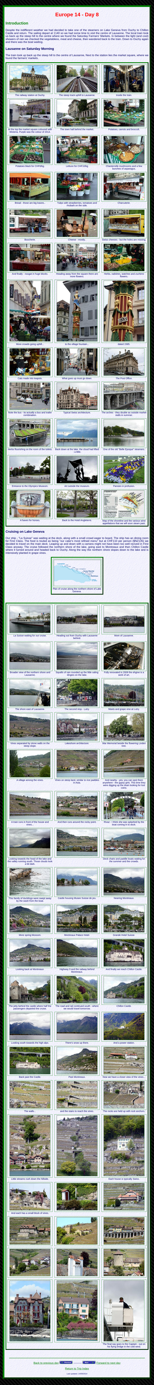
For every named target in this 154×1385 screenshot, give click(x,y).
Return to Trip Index (77, 1368)
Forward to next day (108, 1363)
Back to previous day (46, 1363)
